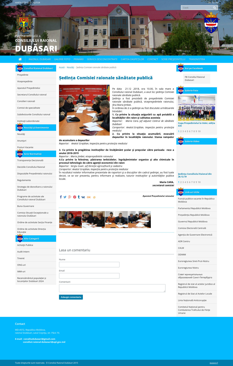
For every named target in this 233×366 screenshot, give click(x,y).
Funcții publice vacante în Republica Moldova (196, 200)
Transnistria (197, 59)
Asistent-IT (214, 363)
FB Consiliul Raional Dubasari (195, 78)
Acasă (61, 67)
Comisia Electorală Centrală (192, 228)
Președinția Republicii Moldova (193, 214)
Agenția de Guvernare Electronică (195, 234)
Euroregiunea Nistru (188, 267)
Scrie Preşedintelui (173, 59)
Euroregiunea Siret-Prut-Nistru (193, 261)
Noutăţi (70, 67)
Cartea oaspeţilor (132, 59)
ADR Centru (184, 241)
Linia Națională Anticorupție (192, 300)
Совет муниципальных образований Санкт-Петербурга (195, 276)
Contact (152, 59)
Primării (79, 59)
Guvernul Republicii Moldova (192, 221)
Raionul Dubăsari (40, 59)
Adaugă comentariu (71, 297)
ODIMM (182, 254)
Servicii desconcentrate (102, 59)
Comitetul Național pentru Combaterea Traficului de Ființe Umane (194, 309)
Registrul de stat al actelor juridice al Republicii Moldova (196, 285)
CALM (181, 247)
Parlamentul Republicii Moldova (194, 208)
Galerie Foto (188, 90)
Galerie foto (62, 59)
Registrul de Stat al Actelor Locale (195, 293)
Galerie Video (188, 141)
